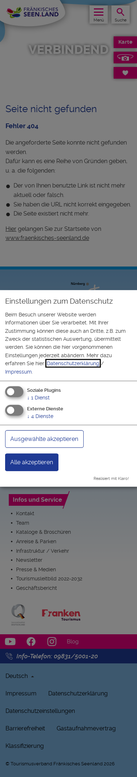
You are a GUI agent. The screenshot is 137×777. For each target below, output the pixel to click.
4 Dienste (40, 416)
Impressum (18, 371)
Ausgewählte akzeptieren (44, 438)
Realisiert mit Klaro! (111, 478)
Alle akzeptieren (31, 461)
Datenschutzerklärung (73, 363)
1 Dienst (38, 398)
